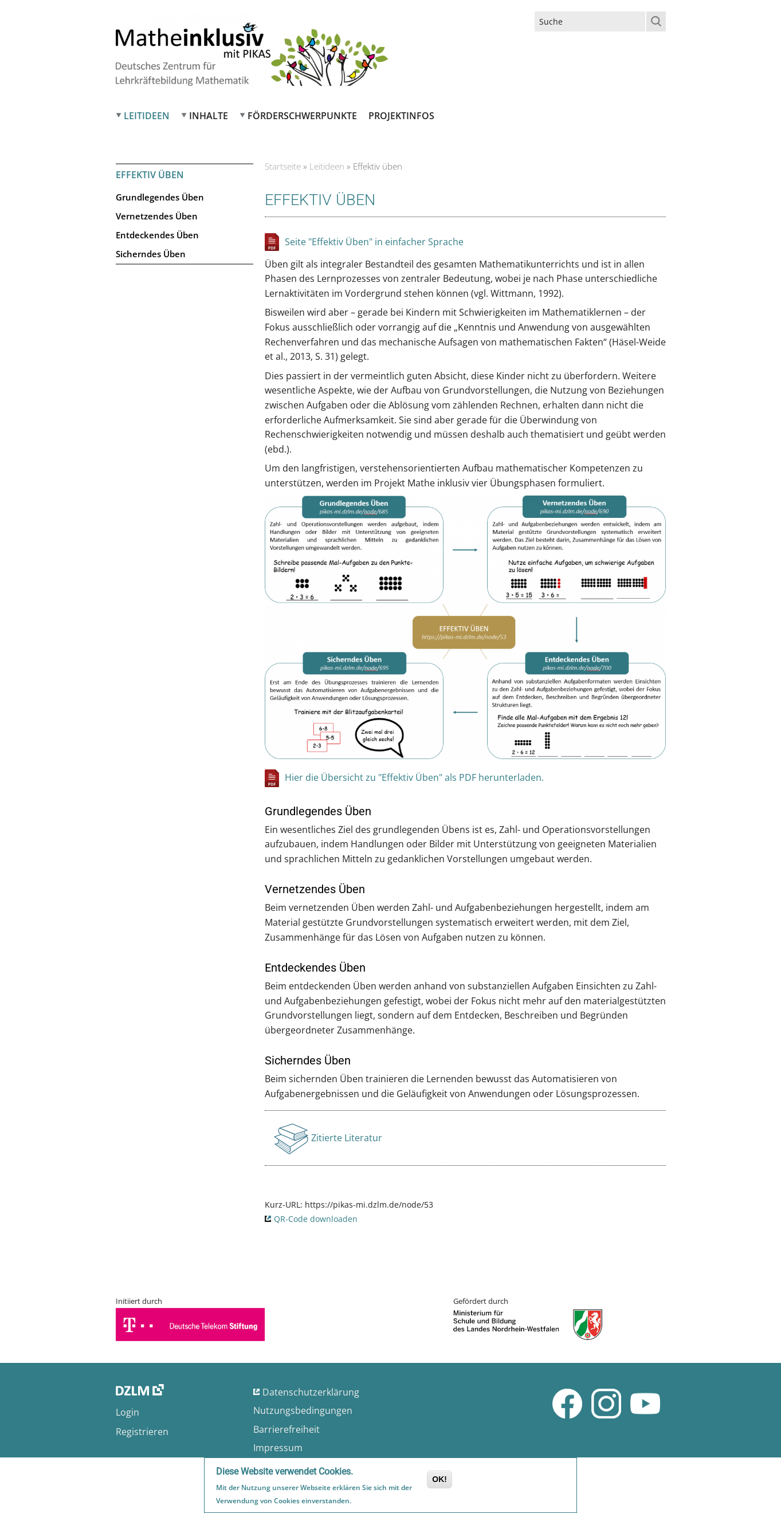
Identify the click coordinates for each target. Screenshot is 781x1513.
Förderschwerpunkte (302, 115)
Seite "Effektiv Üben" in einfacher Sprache (374, 241)
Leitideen (147, 115)
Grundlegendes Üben (160, 197)
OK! (439, 1479)
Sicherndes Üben (151, 254)
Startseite (283, 166)
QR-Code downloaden (316, 1218)
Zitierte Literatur (346, 1141)
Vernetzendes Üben (157, 216)
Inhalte (208, 115)
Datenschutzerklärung (310, 1392)
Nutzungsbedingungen (302, 1410)
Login (127, 1412)
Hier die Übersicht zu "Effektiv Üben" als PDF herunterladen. (414, 777)
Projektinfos (401, 115)
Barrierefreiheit (286, 1429)
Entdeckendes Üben (157, 235)
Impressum (278, 1447)
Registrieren (142, 1431)
